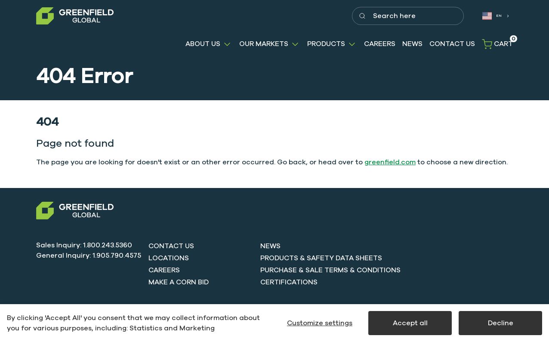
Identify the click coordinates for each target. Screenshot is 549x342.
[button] (209, 44)
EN (492, 16)
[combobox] (495, 16)
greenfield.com (390, 162)
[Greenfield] (75, 16)
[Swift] (75, 210)
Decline (500, 323)
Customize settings (319, 323)
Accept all (410, 323)
